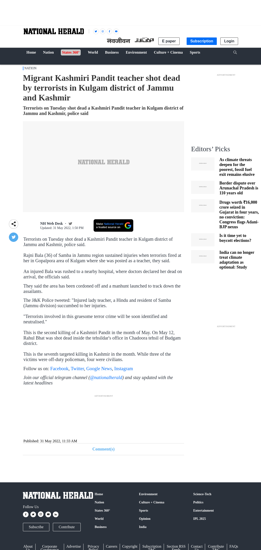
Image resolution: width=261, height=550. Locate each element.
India (142, 527)
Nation (30, 68)
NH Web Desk (51, 223)
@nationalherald (106, 377)
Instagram (123, 368)
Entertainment (203, 510)
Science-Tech (202, 494)
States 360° (102, 510)
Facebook (59, 368)
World (99, 518)
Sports (143, 510)
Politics (198, 502)
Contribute (67, 527)
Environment (148, 494)
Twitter (77, 368)
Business (101, 527)
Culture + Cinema (151, 502)
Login (229, 41)
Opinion (144, 518)
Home (99, 494)
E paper (169, 41)
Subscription (201, 41)
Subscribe (36, 527)
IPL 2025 (199, 518)
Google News (99, 368)
